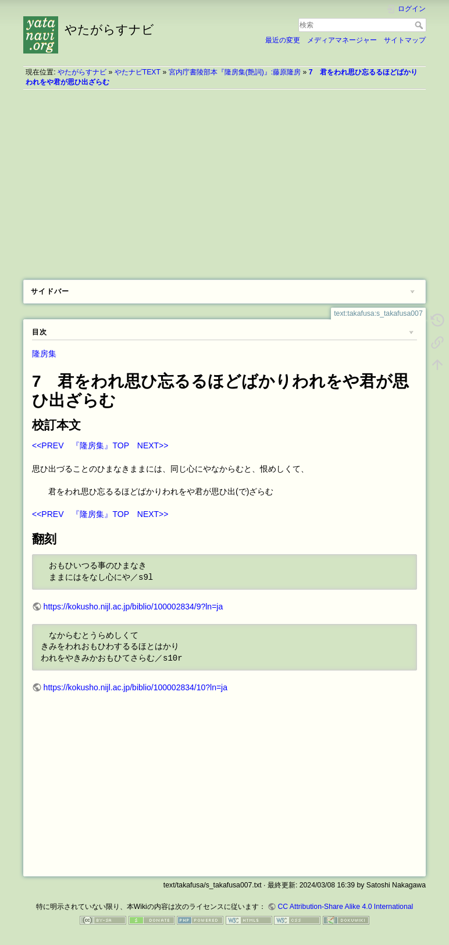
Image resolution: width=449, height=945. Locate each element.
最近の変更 (282, 40)
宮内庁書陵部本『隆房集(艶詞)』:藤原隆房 (235, 72)
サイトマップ (405, 40)
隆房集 (44, 353)
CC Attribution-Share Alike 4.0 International (345, 907)
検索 (420, 25)
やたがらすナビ (82, 72)
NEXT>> (153, 445)
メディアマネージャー (342, 40)
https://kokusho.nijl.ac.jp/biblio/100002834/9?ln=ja (133, 606)
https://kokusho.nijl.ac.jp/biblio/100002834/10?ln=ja (135, 687)
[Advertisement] (224, 180)
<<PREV (47, 445)
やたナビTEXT (138, 72)
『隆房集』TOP (100, 445)
